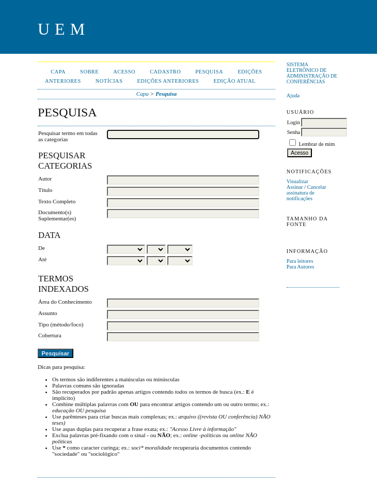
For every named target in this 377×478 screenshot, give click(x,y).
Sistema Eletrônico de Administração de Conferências (312, 73)
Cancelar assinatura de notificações (306, 192)
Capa (58, 71)
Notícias (109, 81)
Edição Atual (234, 81)
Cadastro (165, 71)
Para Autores (300, 267)
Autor (45, 178)
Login (293, 122)
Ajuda (293, 95)
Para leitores (300, 261)
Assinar (295, 187)
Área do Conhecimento (65, 301)
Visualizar (297, 181)
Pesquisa (209, 71)
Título (45, 190)
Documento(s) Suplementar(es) (57, 215)
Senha (293, 132)
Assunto (47, 313)
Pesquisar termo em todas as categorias (68, 136)
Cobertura (49, 335)
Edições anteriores (168, 81)
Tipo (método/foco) (61, 324)
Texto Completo (56, 201)
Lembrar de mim (317, 144)
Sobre (89, 71)
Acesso (124, 71)
